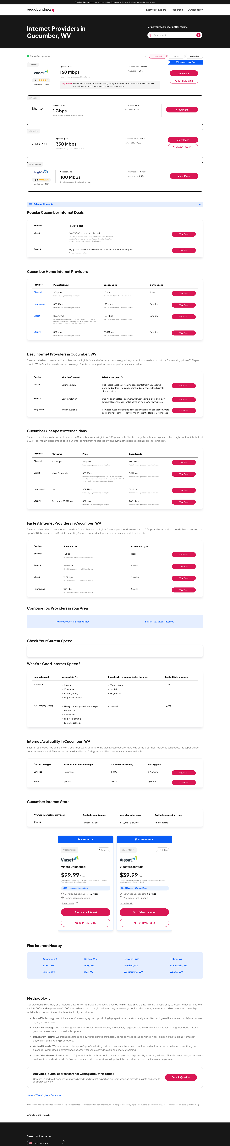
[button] (156, 10)
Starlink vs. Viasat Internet (159, 621)
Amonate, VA (50, 958)
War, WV (88, 971)
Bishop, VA (176, 958)
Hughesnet (39, 304)
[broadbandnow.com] (41, 9)
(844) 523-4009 (183, 147)
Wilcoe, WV (176, 971)
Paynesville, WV (178, 965)
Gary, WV (89, 965)
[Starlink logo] (39, 144)
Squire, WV (49, 971)
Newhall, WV (131, 965)
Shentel (38, 292)
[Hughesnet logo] (41, 172)
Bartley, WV (90, 958)
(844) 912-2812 (184, 80)
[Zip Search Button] (198, 35)
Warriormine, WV (133, 971)
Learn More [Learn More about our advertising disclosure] (150, 2)
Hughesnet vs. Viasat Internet (72, 621)
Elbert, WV (49, 965)
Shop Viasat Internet (86, 912)
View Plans (184, 73)
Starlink (37, 331)
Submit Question (181, 1077)
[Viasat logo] (41, 72)
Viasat (37, 315)
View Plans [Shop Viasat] (183, 234)
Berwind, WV (131, 958)
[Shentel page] (37, 111)
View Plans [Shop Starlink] (183, 250)
